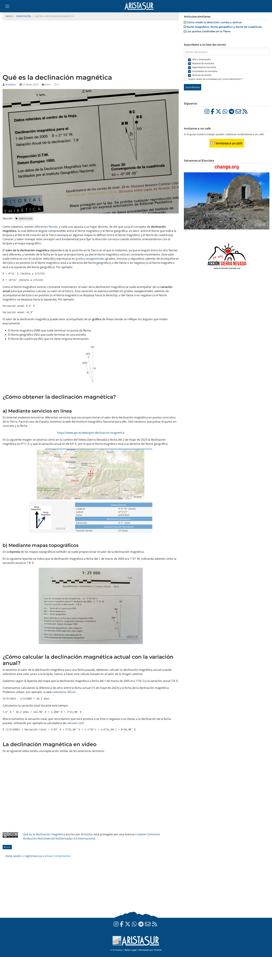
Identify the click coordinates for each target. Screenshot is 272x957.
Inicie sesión (13, 856)
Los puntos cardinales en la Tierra (208, 31)
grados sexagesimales (90, 259)
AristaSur (10, 84)
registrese (31, 856)
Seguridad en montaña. (204, 67)
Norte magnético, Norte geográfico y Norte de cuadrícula (224, 26)
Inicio (9, 16)
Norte (7, 847)
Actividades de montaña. (205, 71)
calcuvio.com (75, 723)
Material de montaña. (203, 63)
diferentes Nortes (46, 227)
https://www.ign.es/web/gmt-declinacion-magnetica (90, 433)
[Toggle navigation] (7, 6)
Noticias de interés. (202, 75)
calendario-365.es (63, 692)
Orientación (23, 16)
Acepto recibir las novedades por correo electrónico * (215, 79)
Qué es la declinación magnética (44, 834)
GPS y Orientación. (201, 59)
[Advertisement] (91, 47)
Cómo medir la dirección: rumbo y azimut (214, 22)
